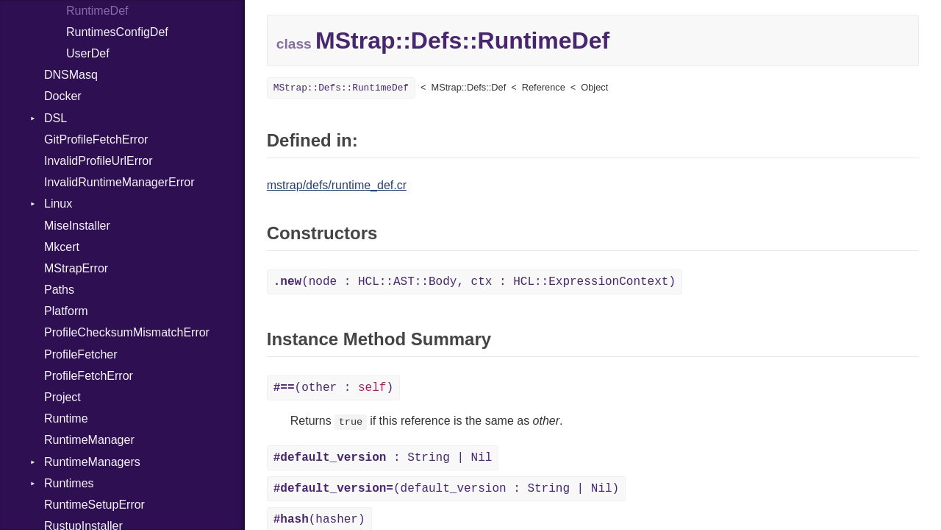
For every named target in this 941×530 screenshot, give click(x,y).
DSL (55, 118)
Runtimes (69, 483)
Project (62, 397)
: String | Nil (383, 457)
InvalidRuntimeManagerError (119, 182)
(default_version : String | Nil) (446, 488)
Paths (59, 289)
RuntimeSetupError (94, 504)
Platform (66, 311)
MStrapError (76, 268)
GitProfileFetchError (96, 139)
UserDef (88, 53)
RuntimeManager (89, 440)
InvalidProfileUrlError (98, 161)
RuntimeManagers (92, 462)
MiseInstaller (77, 225)
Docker (63, 96)
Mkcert (61, 247)
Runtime (66, 418)
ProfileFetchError (88, 376)
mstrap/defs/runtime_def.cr (337, 185)
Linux (58, 203)
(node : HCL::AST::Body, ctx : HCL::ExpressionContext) (474, 282)
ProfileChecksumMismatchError (127, 332)
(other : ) (333, 388)
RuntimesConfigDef (117, 32)
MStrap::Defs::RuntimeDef (341, 87)
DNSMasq (71, 74)
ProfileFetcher (81, 354)
